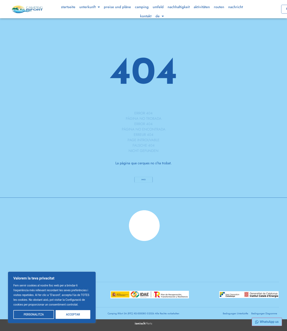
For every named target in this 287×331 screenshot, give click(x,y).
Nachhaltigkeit (179, 12)
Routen (219, 12)
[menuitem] (159, 21)
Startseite (68, 12)
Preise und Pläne (117, 12)
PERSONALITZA (34, 314)
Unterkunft (89, 12)
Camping (142, 12)
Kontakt (145, 21)
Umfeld (158, 12)
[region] (52, 297)
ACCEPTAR (73, 314)
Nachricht (235, 12)
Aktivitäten (202, 12)
